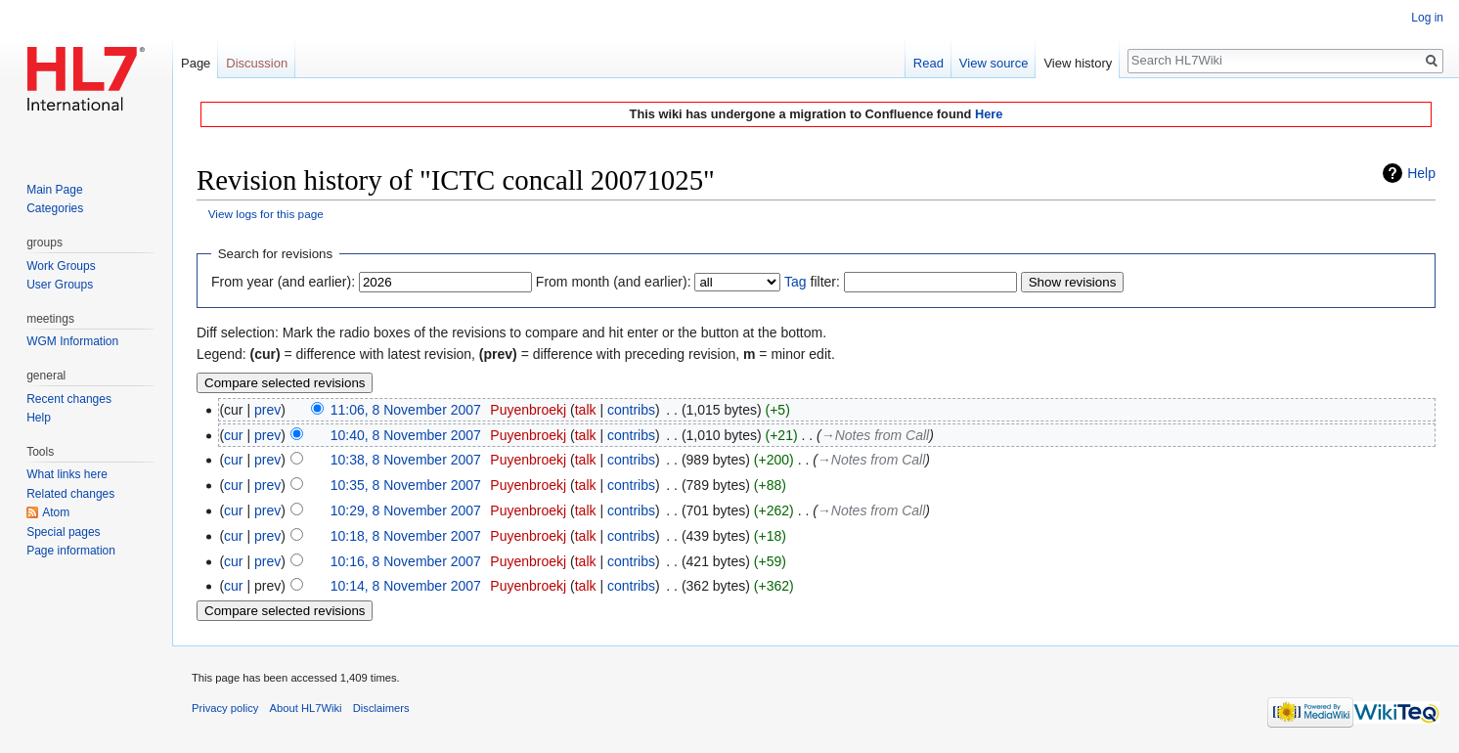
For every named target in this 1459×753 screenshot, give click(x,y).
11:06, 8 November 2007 (406, 410)
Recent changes (68, 399)
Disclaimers (381, 708)
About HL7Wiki (306, 708)
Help (1421, 173)
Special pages (63, 532)
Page (195, 63)
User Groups (59, 284)
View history (1077, 63)
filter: (812, 281)
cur (233, 435)
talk (586, 410)
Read (928, 63)
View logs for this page (266, 213)
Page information (70, 550)
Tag (795, 281)
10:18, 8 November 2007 (406, 536)
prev (267, 410)
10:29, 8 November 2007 (406, 510)
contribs (631, 410)
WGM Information (72, 341)
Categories (54, 208)
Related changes (70, 494)
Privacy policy (225, 708)
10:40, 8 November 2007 (406, 435)
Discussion (256, 63)
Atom (55, 512)
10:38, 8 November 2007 (406, 459)
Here (988, 114)
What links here (67, 474)
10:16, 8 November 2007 (406, 561)
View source (994, 63)
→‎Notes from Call (875, 435)
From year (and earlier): (283, 281)
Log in (1427, 17)
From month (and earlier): (613, 281)
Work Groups (60, 266)
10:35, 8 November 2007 (406, 485)
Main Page (54, 190)
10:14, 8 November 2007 (406, 586)
